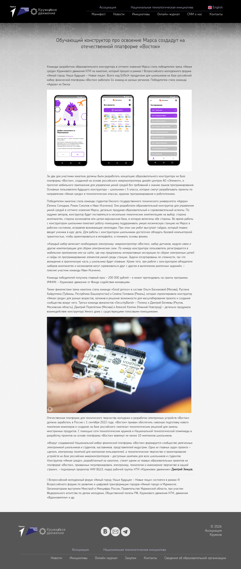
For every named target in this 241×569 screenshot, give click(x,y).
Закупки (130, 558)
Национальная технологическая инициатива (162, 7)
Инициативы (141, 14)
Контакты (216, 14)
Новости (119, 14)
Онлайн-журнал (168, 14)
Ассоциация (108, 7)
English (215, 7)
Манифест (99, 14)
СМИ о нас (194, 14)
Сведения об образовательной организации (195, 558)
